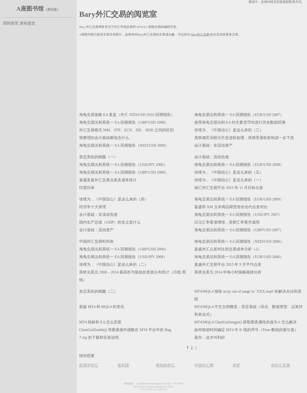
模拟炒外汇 (165, 365)
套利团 (123, 365)
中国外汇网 (203, 365)
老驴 (236, 365)
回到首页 (10, 23)
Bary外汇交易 (200, 34)
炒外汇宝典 (280, 365)
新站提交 (27, 23)
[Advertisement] (192, 73)
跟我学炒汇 (88, 365)
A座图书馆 (29, 9)
